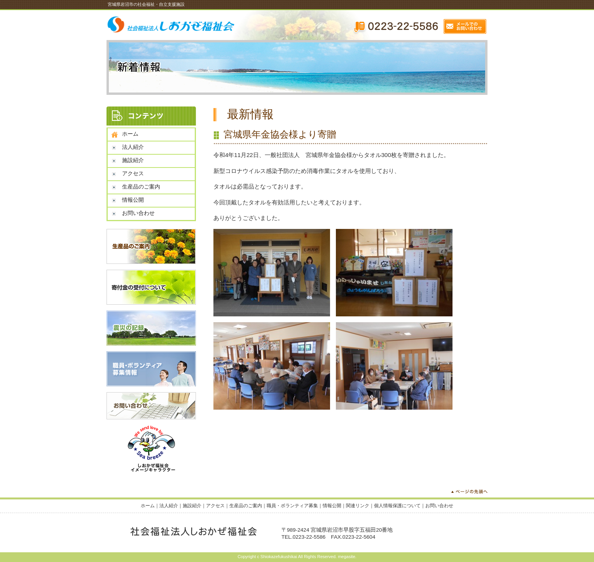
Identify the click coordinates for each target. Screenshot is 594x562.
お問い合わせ (138, 213)
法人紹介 (133, 147)
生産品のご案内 (141, 186)
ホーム (130, 134)
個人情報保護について (397, 505)
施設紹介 (133, 160)
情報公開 (133, 200)
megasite (346, 556)
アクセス (133, 173)
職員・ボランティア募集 (292, 505)
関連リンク (357, 505)
